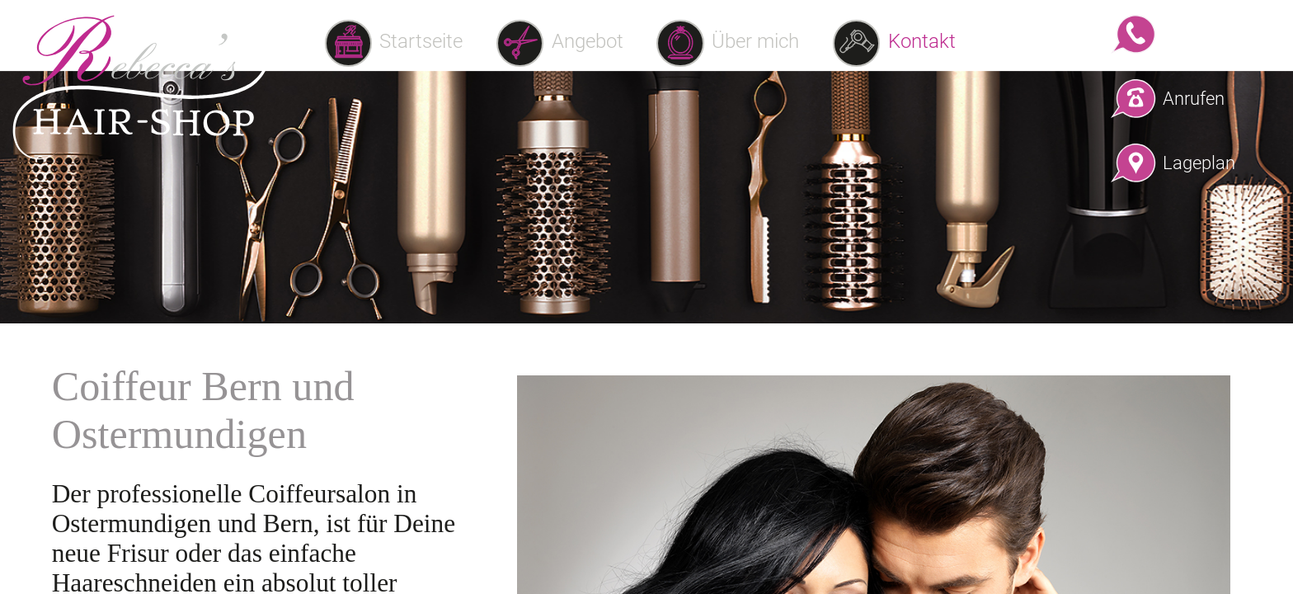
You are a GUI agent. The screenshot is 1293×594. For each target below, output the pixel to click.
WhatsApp (1195, 33)
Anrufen (1194, 98)
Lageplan (1195, 163)
